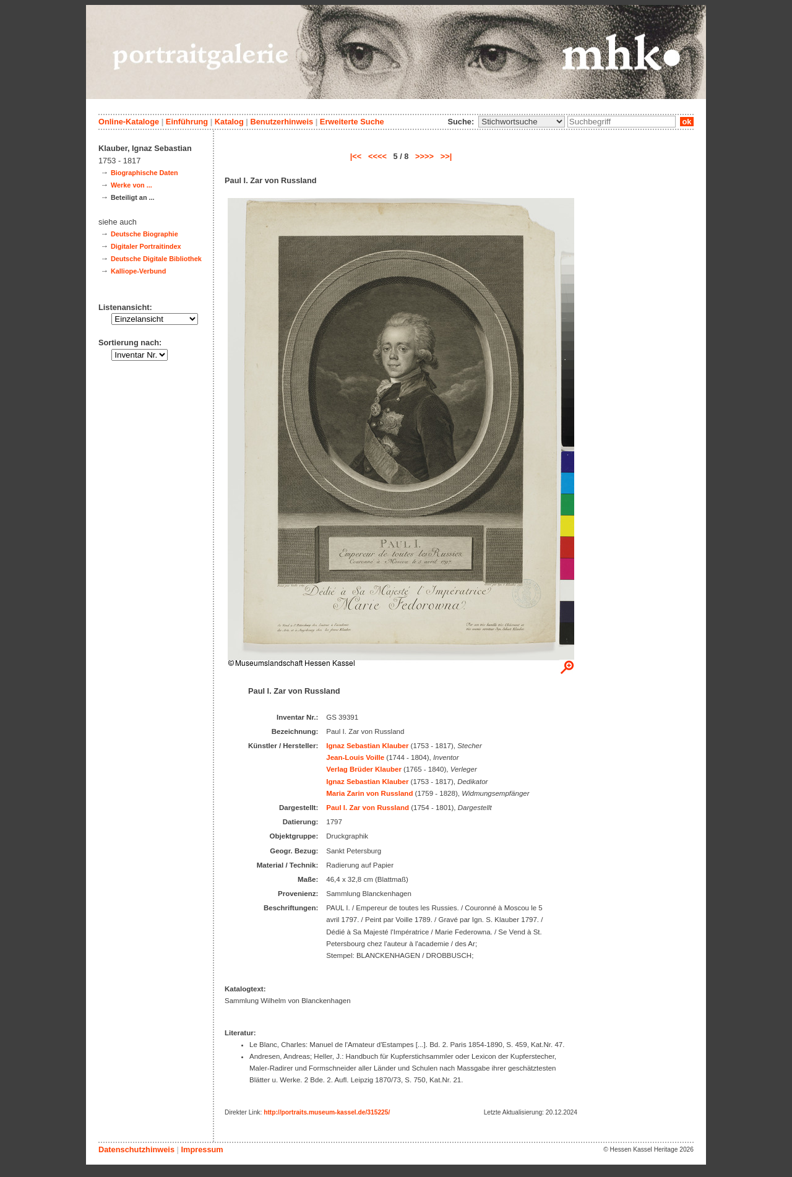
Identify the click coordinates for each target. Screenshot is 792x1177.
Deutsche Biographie (144, 234)
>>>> (424, 156)
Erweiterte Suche (352, 121)
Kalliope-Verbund (138, 271)
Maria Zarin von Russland (369, 793)
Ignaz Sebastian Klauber (367, 745)
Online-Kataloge (128, 121)
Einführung (187, 121)
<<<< (377, 156)
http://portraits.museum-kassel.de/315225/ (327, 1112)
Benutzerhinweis (281, 121)
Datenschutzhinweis (136, 1149)
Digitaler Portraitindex (146, 246)
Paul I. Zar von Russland (367, 807)
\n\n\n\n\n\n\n (521, 121)
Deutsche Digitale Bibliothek (156, 258)
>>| (446, 156)
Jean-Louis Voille (355, 757)
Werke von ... (131, 185)
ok (687, 121)
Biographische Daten (144, 172)
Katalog (229, 121)
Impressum (202, 1149)
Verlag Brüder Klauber (364, 769)
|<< (356, 156)
